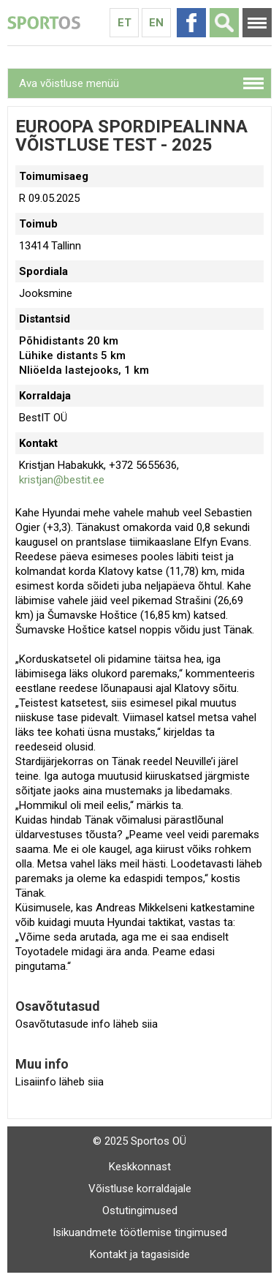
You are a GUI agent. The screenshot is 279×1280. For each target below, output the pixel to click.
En (156, 22)
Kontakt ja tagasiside (140, 1254)
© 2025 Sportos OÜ (139, 1141)
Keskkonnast (140, 1166)
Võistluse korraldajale (139, 1188)
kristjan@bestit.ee (61, 479)
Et (124, 22)
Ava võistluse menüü (69, 83)
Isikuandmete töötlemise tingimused (140, 1232)
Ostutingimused (139, 1210)
